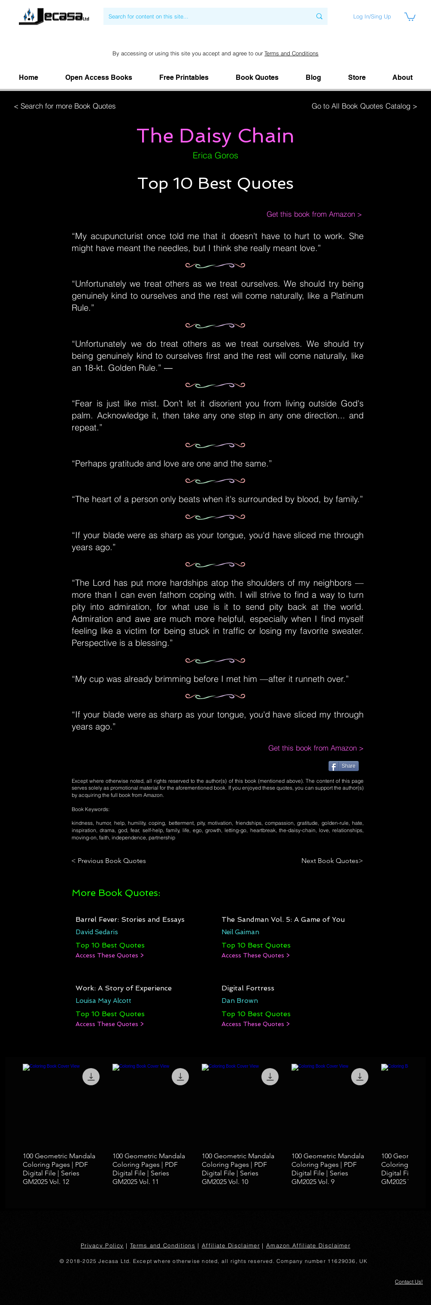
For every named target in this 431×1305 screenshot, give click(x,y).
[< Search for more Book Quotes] (67, 106)
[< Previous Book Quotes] (110, 860)
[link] (410, 16)
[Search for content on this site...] (203, 16)
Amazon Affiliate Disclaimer (308, 1245)
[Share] (343, 766)
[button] (402, 77)
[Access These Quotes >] (110, 955)
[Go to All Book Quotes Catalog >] (362, 106)
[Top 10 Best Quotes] (110, 945)
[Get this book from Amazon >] (305, 214)
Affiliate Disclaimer (231, 1245)
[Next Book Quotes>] (329, 860)
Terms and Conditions (291, 53)
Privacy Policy (102, 1245)
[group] (215, 1125)
